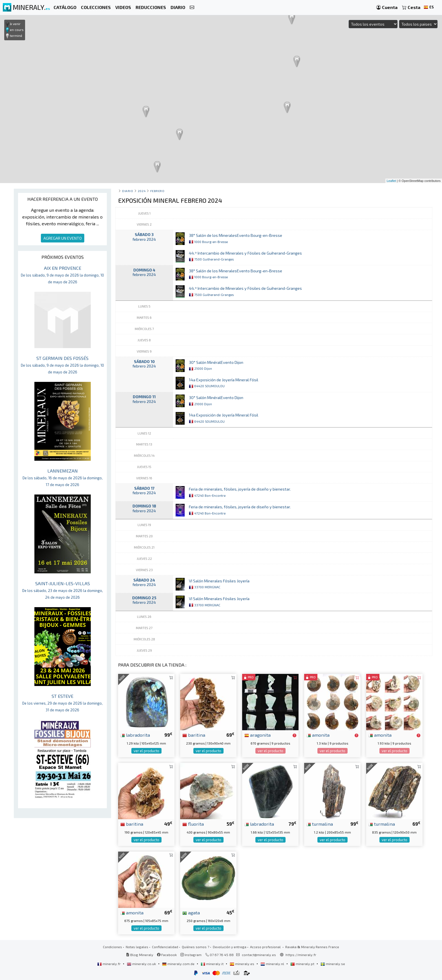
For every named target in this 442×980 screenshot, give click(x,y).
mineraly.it (212, 964)
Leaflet (391, 180)
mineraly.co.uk (142, 964)
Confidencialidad (165, 947)
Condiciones (112, 947)
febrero (157, 191)
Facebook (167, 955)
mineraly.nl (272, 964)
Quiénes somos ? (195, 947)
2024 (141, 191)
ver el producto (146, 751)
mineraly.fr (109, 964)
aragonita (257, 735)
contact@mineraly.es (259, 955)
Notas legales (137, 947)
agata (191, 912)
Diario (127, 191)
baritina (193, 735)
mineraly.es (242, 964)
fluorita (193, 824)
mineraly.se (333, 964)
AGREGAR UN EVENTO (62, 238)
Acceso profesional (266, 947)
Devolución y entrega (229, 947)
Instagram (191, 955)
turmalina (319, 824)
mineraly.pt (302, 964)
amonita (318, 735)
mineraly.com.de (178, 964)
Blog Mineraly (139, 955)
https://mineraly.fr (301, 955)
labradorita (135, 735)
